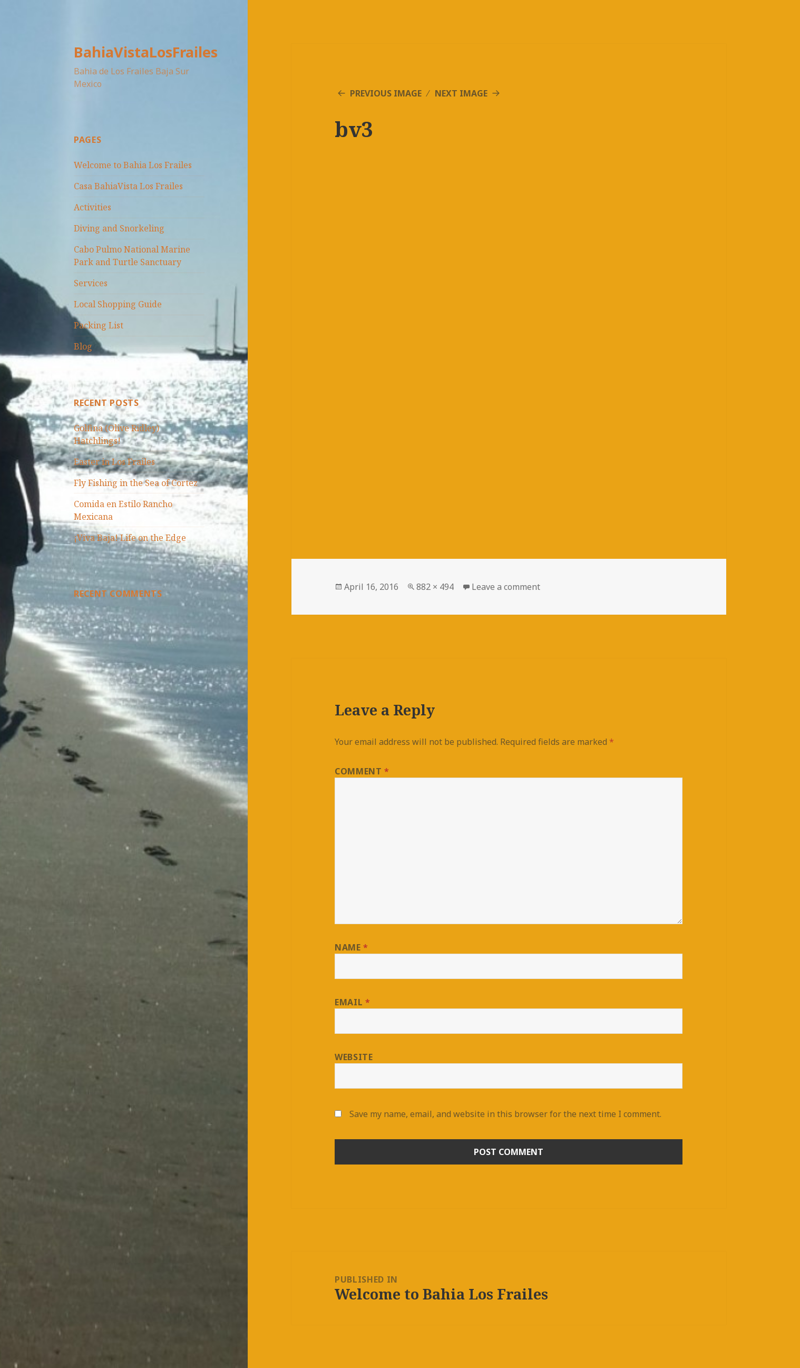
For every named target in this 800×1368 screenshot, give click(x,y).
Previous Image (386, 93)
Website (354, 1057)
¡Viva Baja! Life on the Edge (130, 538)
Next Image (461, 93)
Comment (362, 771)
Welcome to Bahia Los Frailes (133, 165)
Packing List (98, 325)
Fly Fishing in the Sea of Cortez (136, 483)
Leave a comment (506, 587)
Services (91, 283)
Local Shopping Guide (118, 304)
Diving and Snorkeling (119, 228)
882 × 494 (435, 587)
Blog (83, 346)
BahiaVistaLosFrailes (146, 52)
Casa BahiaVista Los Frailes (128, 186)
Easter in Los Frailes (114, 462)
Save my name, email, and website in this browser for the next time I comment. (505, 1114)
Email (352, 1002)
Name (351, 947)
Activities (92, 207)
